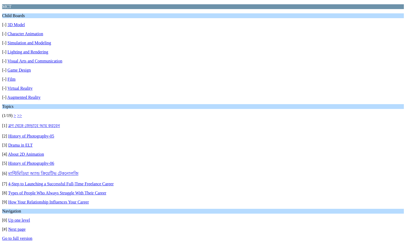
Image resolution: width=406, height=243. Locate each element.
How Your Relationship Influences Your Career (48, 202)
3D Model (16, 24)
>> (19, 115)
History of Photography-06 (31, 163)
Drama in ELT (20, 145)
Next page (17, 229)
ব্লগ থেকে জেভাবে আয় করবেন (34, 125)
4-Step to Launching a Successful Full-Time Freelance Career (61, 184)
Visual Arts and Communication (34, 61)
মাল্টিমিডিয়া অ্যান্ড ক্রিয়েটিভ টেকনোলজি (43, 173)
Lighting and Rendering (27, 52)
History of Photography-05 (31, 136)
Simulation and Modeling (29, 43)
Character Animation (25, 34)
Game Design (19, 70)
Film (11, 79)
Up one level (19, 220)
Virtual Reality (20, 88)
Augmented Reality (24, 97)
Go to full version (17, 238)
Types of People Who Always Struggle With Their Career (57, 193)
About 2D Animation (26, 154)
